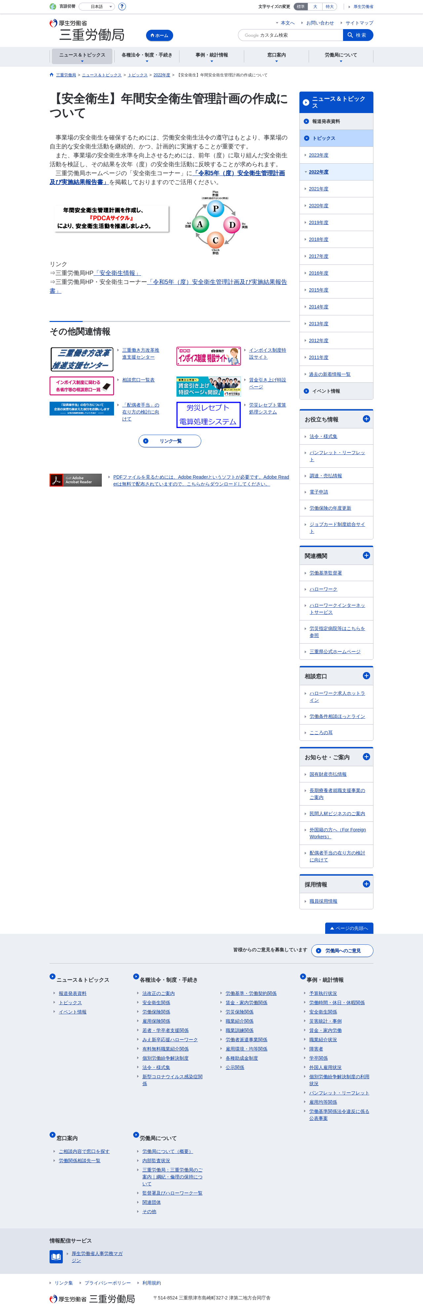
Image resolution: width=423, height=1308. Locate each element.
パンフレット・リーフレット (337, 456)
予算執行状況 (323, 988)
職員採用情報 (323, 903)
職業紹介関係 (239, 1016)
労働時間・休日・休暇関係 (337, 997)
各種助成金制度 (242, 1053)
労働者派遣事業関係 (246, 1034)
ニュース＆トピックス (338, 102)
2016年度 (318, 273)
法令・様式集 (323, 436)
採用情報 (337, 886)
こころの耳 (321, 733)
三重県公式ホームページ (335, 652)
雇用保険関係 (156, 1016)
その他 (149, 1201)
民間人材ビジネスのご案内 (337, 815)
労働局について (160, 1130)
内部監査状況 (156, 1150)
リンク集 (64, 1272)
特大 (330, 6)
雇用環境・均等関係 (246, 1044)
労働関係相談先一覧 (79, 1150)
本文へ (288, 22)
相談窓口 (337, 677)
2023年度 (318, 155)
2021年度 (318, 188)
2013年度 (318, 323)
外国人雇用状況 (325, 1062)
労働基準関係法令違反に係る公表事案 (339, 1110)
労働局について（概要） (167, 1141)
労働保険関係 (156, 1007)
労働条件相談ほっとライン (337, 717)
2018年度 (318, 239)
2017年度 (318, 256)
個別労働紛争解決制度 (165, 1053)
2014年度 (318, 306)
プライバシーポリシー (108, 1272)
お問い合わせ (320, 22)
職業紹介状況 (323, 1034)
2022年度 (318, 172)
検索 (361, 35)
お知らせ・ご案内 (337, 758)
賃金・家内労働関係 (246, 997)
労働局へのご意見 (343, 951)
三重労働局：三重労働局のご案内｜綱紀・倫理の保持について (172, 1166)
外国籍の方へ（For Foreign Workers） (338, 835)
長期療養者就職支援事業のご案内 (337, 796)
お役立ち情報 (337, 419)
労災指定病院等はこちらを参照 (337, 633)
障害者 (316, 1044)
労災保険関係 (239, 1007)
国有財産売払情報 (328, 776)
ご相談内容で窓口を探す (84, 1141)
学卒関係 (318, 1053)
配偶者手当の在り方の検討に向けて (337, 858)
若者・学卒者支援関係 (165, 1025)
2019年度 (318, 222)
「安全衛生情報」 (117, 273)
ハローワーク (323, 590)
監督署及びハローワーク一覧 (172, 1182)
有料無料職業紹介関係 (165, 1044)
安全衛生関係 (156, 997)
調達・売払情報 (326, 476)
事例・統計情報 (327, 977)
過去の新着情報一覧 (330, 374)
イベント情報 (326, 391)
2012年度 (318, 340)
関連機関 (337, 556)
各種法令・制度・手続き (171, 977)
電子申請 (319, 492)
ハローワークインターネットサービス (337, 610)
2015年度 (318, 290)
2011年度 (318, 357)
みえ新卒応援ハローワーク (170, 1034)
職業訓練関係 (239, 1025)
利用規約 (151, 1272)
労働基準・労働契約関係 (251, 988)
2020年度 (318, 205)
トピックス (323, 138)
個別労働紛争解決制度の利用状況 (339, 1075)
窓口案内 (69, 1130)
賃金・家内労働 (325, 1025)
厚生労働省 (363, 6)
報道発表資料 (326, 121)
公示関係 (235, 1062)
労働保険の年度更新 (330, 508)
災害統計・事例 (325, 1016)
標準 (301, 6)
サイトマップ (359, 22)
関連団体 (151, 1192)
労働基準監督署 (326, 573)
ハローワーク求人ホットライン (337, 698)
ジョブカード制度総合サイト (337, 528)
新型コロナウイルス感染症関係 (172, 1075)
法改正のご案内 (158, 988)
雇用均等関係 (323, 1097)
